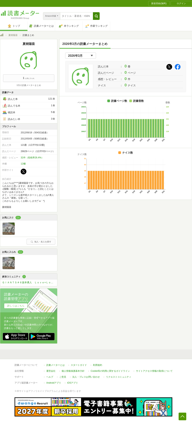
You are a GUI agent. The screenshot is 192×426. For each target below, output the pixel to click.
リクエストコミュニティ (118, 377)
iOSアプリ (72, 383)
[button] (96, 16)
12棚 (23, 163)
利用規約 (97, 365)
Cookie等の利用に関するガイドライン (110, 371)
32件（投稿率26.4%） (32, 157)
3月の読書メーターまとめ (28, 85)
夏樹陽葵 (13, 35)
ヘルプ (49, 377)
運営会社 (50, 371)
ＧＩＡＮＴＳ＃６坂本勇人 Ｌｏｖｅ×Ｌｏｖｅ (29, 282)
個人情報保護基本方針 (73, 371)
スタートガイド (79, 365)
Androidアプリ (53, 383)
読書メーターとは (55, 365)
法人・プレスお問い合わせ (86, 377)
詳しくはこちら (15, 305)
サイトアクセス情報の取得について (154, 371)
